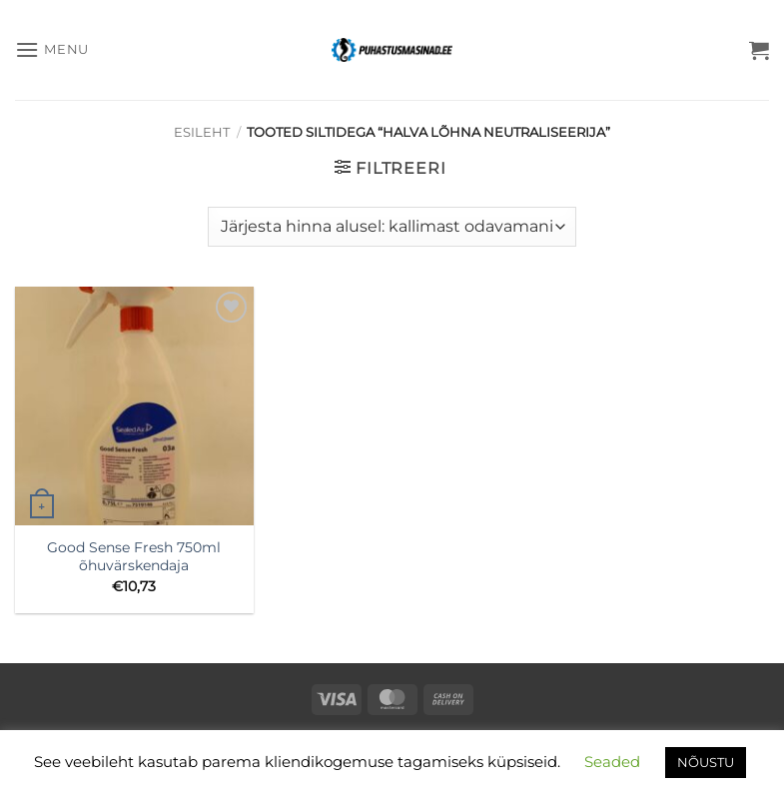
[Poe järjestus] (392, 227)
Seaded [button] (612, 761)
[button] (52, 49)
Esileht (202, 132)
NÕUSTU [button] (705, 762)
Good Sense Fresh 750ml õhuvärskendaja (134, 556)
